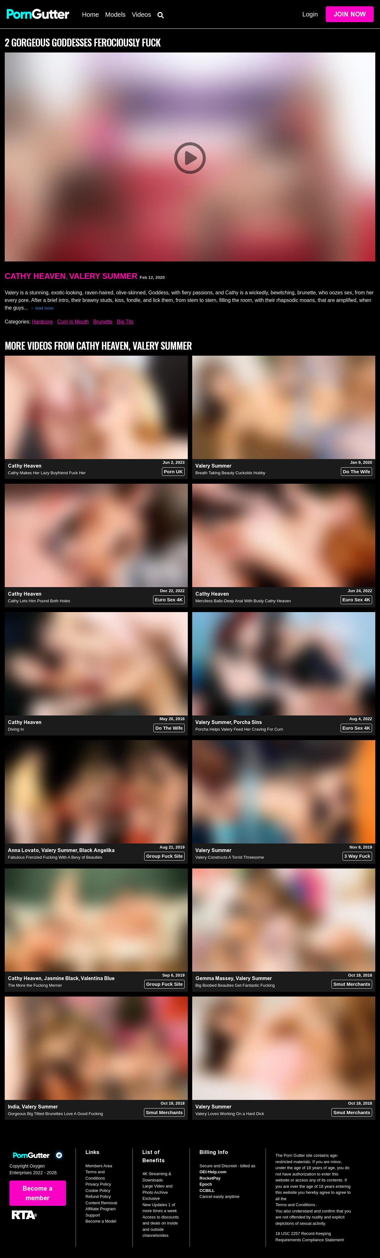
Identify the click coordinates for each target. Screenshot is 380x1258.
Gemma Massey (214, 978)
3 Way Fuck (357, 856)
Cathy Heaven (35, 276)
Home (90, 14)
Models (115, 14)
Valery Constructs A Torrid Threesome (229, 857)
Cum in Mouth (73, 321)
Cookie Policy (98, 1190)
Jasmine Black (61, 978)
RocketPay (209, 1178)
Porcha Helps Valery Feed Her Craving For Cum (239, 729)
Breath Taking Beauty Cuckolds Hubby (230, 472)
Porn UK (173, 471)
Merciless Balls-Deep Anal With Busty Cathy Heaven (243, 600)
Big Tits (125, 321)
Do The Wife (356, 471)
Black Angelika (97, 850)
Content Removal (101, 1202)
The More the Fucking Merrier (35, 985)
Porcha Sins (248, 722)
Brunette (102, 321)
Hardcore (42, 321)
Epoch (205, 1184)
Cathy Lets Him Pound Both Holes (39, 600)
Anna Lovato (23, 850)
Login (310, 14)
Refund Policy (98, 1196)
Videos (141, 14)
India (13, 1107)
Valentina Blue (98, 978)
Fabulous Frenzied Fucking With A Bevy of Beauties (55, 857)
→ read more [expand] (42, 308)
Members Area (99, 1165)
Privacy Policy (98, 1184)
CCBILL (207, 1190)
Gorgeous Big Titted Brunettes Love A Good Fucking (55, 1113)
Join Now (350, 14)
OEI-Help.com (212, 1171)
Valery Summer (103, 276)
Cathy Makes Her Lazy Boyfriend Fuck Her (47, 472)
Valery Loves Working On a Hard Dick (229, 1113)
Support (93, 1215)
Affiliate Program (101, 1208)
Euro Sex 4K (169, 599)
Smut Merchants (351, 984)
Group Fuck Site (164, 856)
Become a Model (101, 1221)
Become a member (37, 1193)
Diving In (16, 729)
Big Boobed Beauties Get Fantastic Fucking (235, 985)
